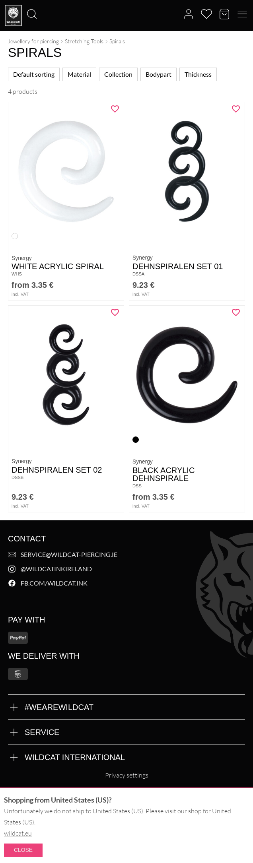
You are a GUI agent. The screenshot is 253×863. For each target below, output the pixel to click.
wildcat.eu (18, 833)
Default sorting (33, 74)
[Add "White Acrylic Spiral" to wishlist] (115, 109)
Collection (118, 74)
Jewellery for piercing (33, 41)
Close (23, 850)
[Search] (2, 0)
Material (79, 74)
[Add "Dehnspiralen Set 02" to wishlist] (115, 312)
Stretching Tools (84, 41)
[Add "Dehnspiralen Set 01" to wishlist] (236, 109)
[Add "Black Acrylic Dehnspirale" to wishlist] (236, 312)
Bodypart (158, 74)
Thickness (198, 74)
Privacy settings (126, 775)
